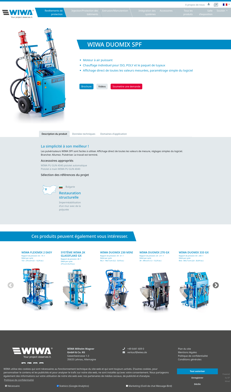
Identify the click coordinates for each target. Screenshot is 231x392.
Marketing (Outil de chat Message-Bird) (149, 386)
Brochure (86, 86)
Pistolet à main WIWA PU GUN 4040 (60, 169)
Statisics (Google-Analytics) (73, 386)
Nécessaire (12, 386)
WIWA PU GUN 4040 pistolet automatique (64, 165)
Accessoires (166, 10)
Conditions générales (190, 359)
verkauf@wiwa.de (137, 352)
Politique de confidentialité (193, 355)
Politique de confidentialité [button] (19, 380)
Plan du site (184, 348)
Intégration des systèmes (147, 12)
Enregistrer (197, 377)
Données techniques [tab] (83, 134)
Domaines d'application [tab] (113, 134)
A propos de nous (195, 4)
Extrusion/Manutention (115, 10)
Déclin (197, 384)
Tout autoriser (197, 371)
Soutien (221, 10)
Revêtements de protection (54, 12)
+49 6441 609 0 (135, 348)
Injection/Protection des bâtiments (84, 12)
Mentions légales (187, 352)
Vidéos (102, 86)
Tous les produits (188, 12)
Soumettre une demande (126, 86)
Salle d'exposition (205, 12)
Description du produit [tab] (54, 134)
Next (215, 285)
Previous (10, 285)
